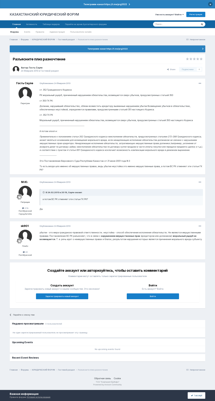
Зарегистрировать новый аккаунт (62, 296)
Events (27, 32)
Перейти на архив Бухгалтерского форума (86, 24)
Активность (31, 24)
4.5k (25, 208)
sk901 (25, 225)
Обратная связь (102, 378)
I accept (196, 395)
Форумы (14, 32)
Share (171, 69)
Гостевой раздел (50, 70)
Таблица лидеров (51, 24)
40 (25, 252)
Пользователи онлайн (81, 32)
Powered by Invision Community (107, 385)
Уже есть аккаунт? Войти (169, 14)
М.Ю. (24, 182)
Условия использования (38, 397)
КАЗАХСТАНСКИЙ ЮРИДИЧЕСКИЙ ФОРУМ (44, 14)
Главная (16, 25)
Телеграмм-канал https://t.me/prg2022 (105, 4)
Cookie (117, 378)
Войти (153, 296)
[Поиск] (167, 24)
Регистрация (195, 14)
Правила (40, 32)
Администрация (57, 32)
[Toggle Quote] (44, 192)
